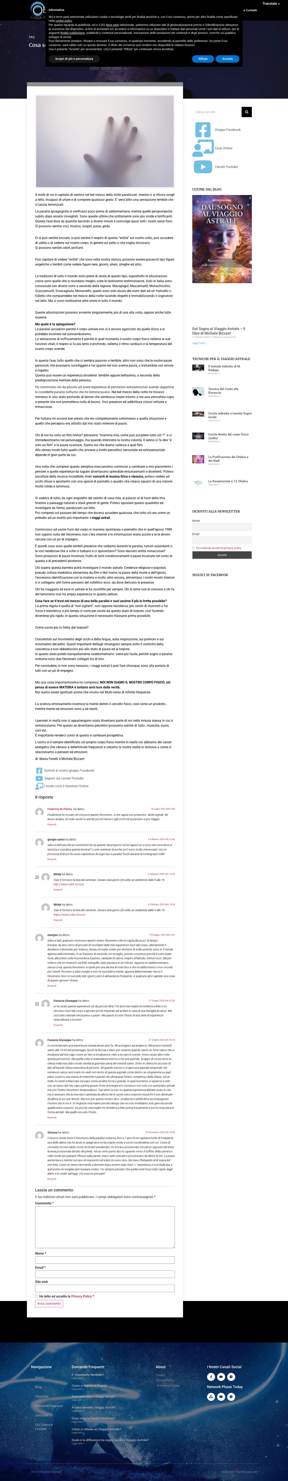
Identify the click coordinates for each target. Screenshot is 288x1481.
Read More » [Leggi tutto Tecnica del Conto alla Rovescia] (214, 396)
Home (39, 1377)
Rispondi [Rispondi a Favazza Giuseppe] (58, 1025)
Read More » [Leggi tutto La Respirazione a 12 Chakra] (214, 484)
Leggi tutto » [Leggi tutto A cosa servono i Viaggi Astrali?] (78, 1410)
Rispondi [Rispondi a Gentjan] (51, 986)
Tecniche (41, 1396)
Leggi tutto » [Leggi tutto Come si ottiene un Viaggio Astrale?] (78, 1432)
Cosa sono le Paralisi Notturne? (93, 1418)
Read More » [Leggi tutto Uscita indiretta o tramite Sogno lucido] (214, 420)
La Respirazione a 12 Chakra (228, 481)
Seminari (41, 1415)
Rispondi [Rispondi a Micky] (58, 889)
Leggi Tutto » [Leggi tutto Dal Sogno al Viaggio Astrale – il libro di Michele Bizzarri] (199, 343)
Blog (38, 1387)
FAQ (32, 37)
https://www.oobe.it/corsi (69, 915)
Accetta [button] (227, 58)
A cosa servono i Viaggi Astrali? (94, 1407)
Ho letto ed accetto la (64, 1296)
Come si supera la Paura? (89, 1385)
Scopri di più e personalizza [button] (74, 58)
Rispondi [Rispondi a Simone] (51, 1179)
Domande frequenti (49, 1406)
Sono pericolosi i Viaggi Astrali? (93, 1396)
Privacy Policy (81, 1296)
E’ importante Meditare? (88, 1375)
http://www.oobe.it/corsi (69, 884)
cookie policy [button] (63, 20)
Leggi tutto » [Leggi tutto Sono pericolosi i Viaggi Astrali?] (78, 1400)
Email (40, 1267)
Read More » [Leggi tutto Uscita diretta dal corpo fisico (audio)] (214, 441)
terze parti (112, 25)
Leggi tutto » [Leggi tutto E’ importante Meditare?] (78, 1378)
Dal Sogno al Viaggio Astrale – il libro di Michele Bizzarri (218, 331)
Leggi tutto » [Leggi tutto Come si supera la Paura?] (78, 1389)
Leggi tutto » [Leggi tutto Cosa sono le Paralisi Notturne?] (78, 1421)
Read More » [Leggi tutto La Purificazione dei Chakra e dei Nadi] (214, 464)
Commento (44, 1203)
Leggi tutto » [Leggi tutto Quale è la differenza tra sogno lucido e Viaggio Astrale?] (78, 1443)
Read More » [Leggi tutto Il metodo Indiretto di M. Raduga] (214, 373)
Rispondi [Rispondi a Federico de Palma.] (51, 824)
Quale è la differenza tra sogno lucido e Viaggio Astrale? (110, 1440)
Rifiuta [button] (203, 58)
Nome (40, 1253)
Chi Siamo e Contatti (44, 1427)
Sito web (41, 1282)
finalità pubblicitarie (72, 33)
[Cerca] (247, 112)
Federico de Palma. (60, 809)
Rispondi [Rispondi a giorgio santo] (51, 859)
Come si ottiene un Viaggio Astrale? (96, 1429)
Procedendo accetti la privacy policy (218, 548)
